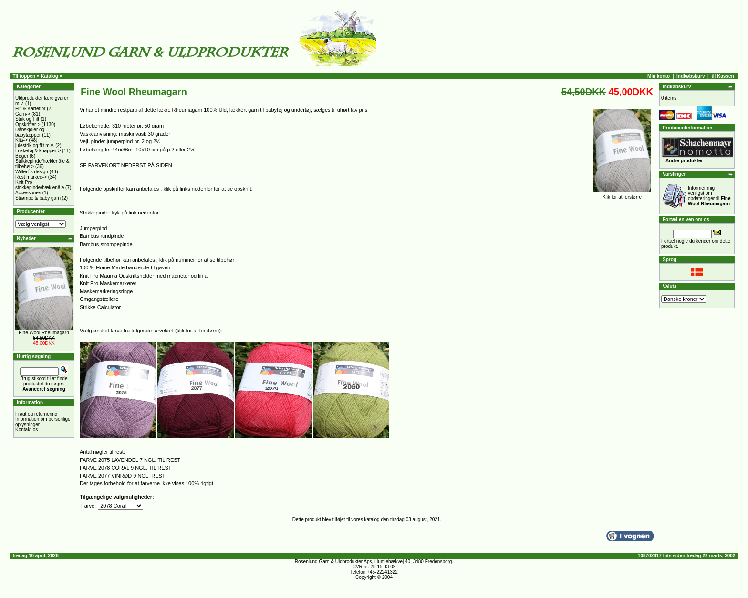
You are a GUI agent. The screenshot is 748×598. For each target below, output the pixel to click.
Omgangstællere (99, 299)
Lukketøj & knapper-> (38, 150)
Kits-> (21, 140)
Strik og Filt (27, 119)
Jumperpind (93, 228)
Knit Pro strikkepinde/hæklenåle (39, 185)
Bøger (21, 156)
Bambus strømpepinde (106, 244)
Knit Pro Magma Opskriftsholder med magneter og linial (144, 275)
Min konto (658, 76)
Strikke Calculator (100, 307)
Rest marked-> (31, 177)
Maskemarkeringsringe (106, 291)
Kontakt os (26, 429)
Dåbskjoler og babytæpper (29, 132)
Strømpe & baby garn (38, 198)
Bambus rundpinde (102, 236)
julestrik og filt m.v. (34, 145)
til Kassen (722, 76)
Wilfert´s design (31, 171)
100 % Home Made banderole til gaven (125, 267)
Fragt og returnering (36, 413)
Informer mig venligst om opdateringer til (709, 195)
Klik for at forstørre (622, 195)
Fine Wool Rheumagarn (44, 332)
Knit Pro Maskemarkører (108, 283)
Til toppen (24, 76)
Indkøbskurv (690, 76)
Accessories (28, 192)
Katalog (49, 76)
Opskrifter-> (28, 124)
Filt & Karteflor (30, 108)
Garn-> (22, 114)
